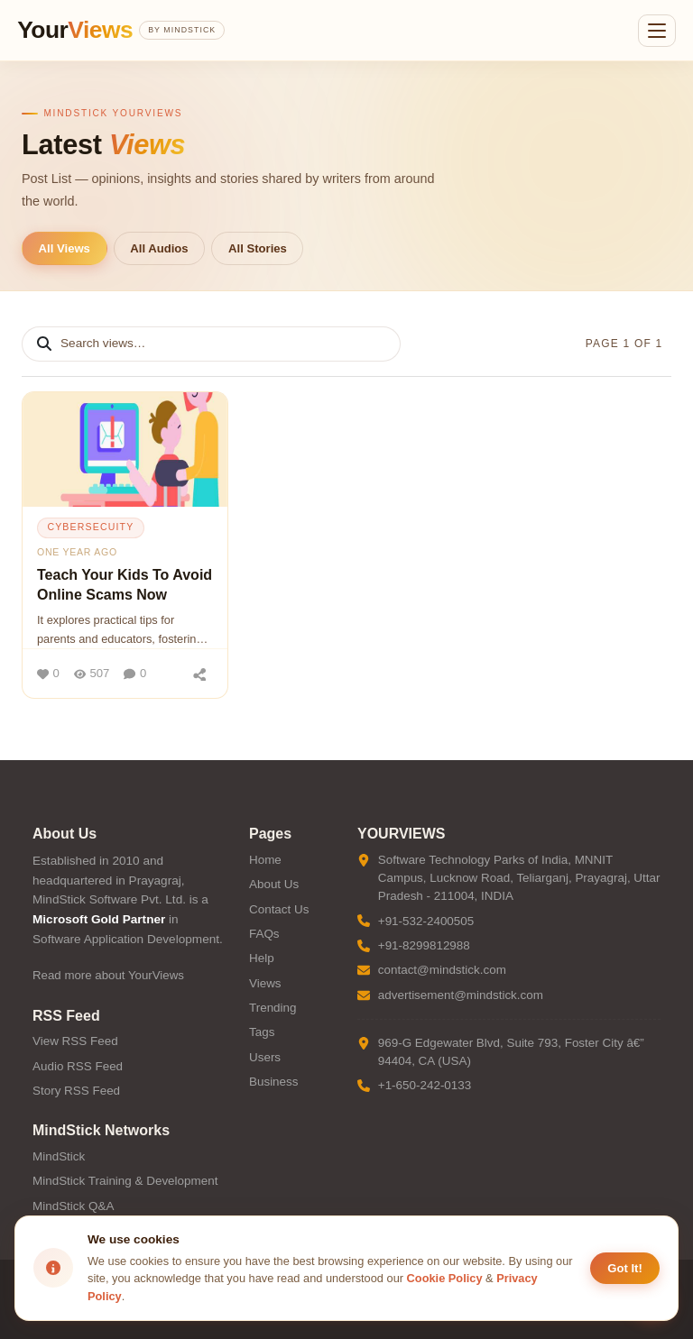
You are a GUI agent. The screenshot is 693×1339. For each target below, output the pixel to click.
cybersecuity (90, 526)
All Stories (257, 248)
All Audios (159, 248)
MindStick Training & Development (124, 1181)
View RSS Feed (75, 1041)
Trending (273, 1007)
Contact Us (279, 909)
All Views (64, 248)
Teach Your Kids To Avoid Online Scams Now (124, 584)
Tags (261, 1032)
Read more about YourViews (108, 975)
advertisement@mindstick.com (460, 995)
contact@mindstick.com (442, 970)
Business (274, 1081)
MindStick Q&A (73, 1206)
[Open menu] (657, 30)
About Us (274, 884)
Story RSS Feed (76, 1090)
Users (265, 1057)
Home (265, 860)
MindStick (58, 1156)
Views (265, 983)
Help (261, 958)
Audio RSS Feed (77, 1066)
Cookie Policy (445, 1278)
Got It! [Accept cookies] (624, 1268)
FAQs (264, 933)
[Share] (199, 673)
